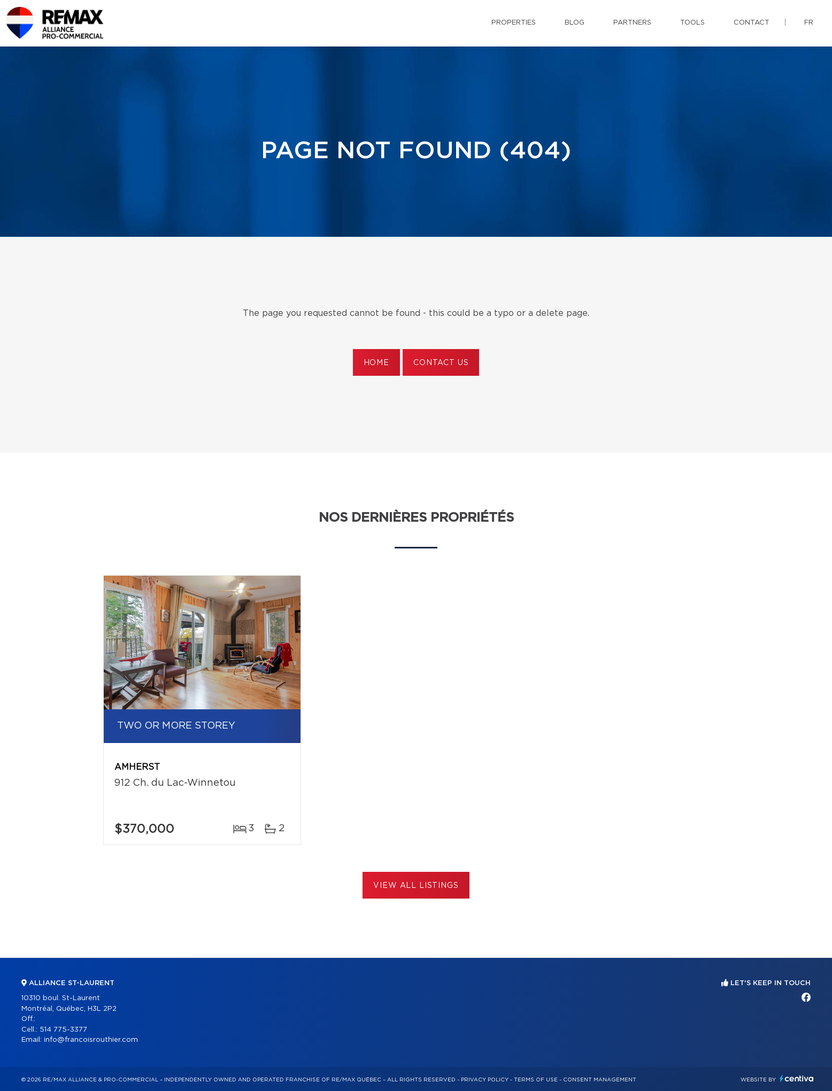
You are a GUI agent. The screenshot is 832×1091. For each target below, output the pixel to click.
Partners (632, 22)
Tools (692, 22)
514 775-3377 (63, 1029)
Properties (513, 22)
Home (376, 363)
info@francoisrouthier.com (91, 1039)
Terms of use (536, 1079)
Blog (574, 22)
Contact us (440, 363)
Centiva (797, 1078)
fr (808, 22)
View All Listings (415, 885)
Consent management (599, 1079)
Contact (751, 22)
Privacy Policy (485, 1079)
